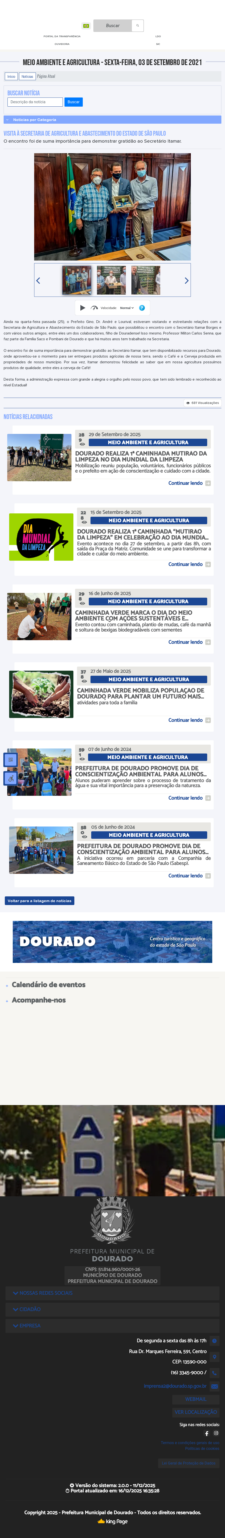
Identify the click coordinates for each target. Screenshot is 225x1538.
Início (11, 76)
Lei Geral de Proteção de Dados (189, 1463)
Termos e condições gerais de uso (190, 1443)
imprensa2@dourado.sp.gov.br (175, 1386)
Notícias (27, 76)
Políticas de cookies (202, 1448)
